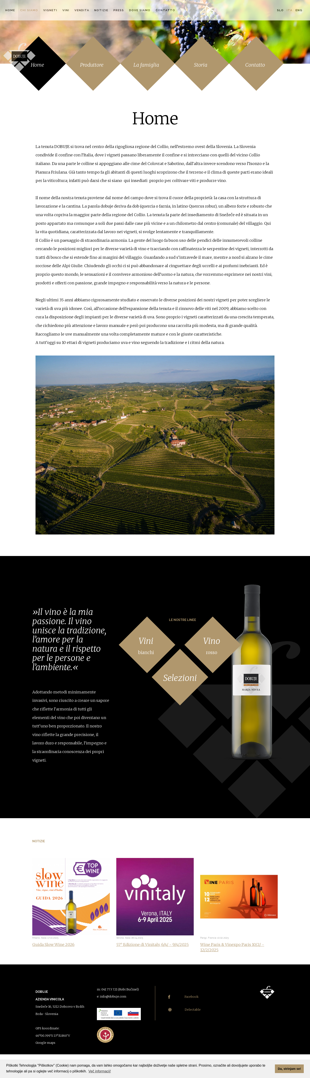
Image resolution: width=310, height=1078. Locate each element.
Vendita (81, 10)
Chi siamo (29, 10)
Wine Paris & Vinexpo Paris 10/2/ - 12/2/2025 (232, 947)
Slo (280, 10)
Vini (65, 10)
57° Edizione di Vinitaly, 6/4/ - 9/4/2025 (152, 944)
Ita (290, 10)
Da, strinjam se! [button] (289, 1068)
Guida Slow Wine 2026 (53, 944)
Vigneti (50, 10)
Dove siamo (139, 10)
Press (118, 10)
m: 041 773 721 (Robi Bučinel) (118, 989)
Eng (299, 10)
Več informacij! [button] (99, 1071)
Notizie (101, 10)
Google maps (45, 1043)
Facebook (183, 997)
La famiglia (146, 65)
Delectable (184, 1010)
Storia (200, 65)
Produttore (92, 65)
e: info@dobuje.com (111, 996)
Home (10, 10)
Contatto (165, 10)
